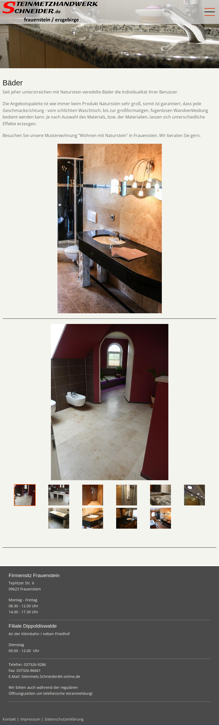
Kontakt (9, 719)
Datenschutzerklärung (64, 719)
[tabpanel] (109, 402)
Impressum (30, 719)
